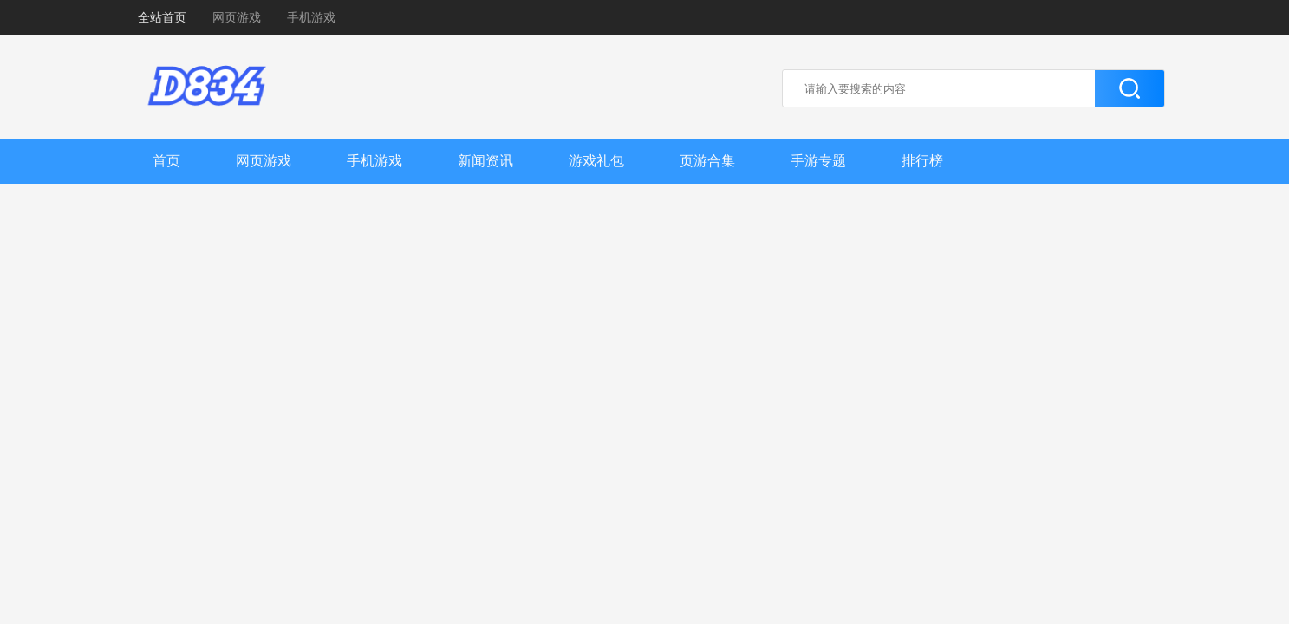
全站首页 (162, 17)
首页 (166, 160)
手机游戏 (311, 17)
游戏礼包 (596, 160)
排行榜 (922, 160)
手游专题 (818, 160)
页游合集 (707, 160)
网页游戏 (236, 17)
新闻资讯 (485, 160)
